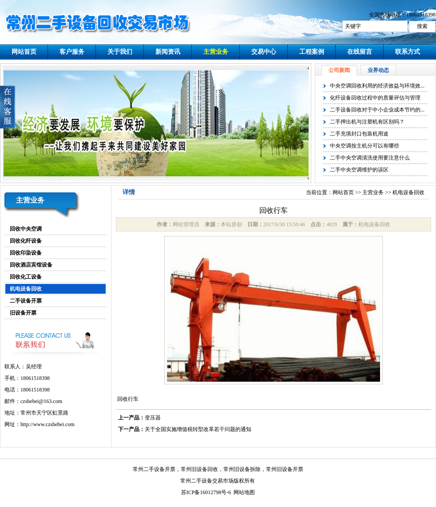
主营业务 (215, 51)
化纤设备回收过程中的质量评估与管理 (375, 98)
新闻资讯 (167, 51)
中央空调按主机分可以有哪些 (364, 146)
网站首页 (24, 51)
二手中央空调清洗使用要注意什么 (370, 158)
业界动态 (378, 70)
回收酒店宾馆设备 (31, 265)
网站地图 (244, 492)
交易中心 (263, 51)
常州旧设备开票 (284, 469)
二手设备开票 (26, 301)
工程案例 (311, 51)
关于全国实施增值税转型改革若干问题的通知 (198, 429)
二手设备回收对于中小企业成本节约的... (377, 110)
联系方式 (407, 51)
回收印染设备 (26, 253)
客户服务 (71, 51)
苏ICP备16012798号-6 (206, 492)
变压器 (153, 418)
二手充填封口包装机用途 (359, 134)
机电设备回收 (26, 289)
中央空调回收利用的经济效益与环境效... (377, 86)
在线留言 (359, 51)
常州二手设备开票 (154, 469)
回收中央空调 (26, 229)
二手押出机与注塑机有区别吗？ (367, 122)
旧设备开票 (23, 313)
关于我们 (119, 51)
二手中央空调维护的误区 (359, 170)
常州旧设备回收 (199, 469)
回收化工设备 (26, 277)
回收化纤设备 (26, 241)
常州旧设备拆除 (242, 469)
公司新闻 (339, 70)
